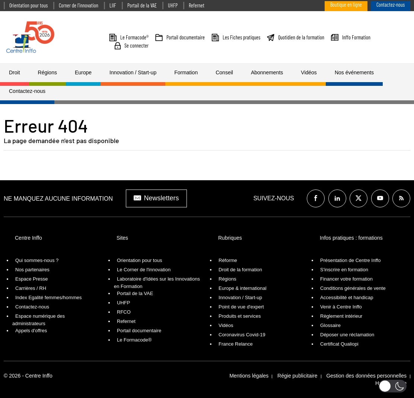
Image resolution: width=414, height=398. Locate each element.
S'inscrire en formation (344, 269)
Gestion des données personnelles (366, 376)
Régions (47, 72)
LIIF (112, 5)
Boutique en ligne (346, 4)
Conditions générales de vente (353, 288)
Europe (83, 72)
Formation (186, 72)
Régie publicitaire (297, 376)
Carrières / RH (30, 288)
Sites (122, 238)
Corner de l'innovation (78, 5)
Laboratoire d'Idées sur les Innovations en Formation (157, 282)
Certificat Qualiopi (339, 344)
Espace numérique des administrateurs (38, 319)
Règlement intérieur (341, 316)
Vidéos (309, 72)
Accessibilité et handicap (346, 297)
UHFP (173, 5)
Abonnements (267, 72)
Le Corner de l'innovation (144, 269)
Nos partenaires (32, 269)
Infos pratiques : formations (351, 238)
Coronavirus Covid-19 (242, 334)
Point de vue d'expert (241, 307)
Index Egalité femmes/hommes (48, 297)
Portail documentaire (139, 330)
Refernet (196, 5)
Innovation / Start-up (132, 72)
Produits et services (240, 316)
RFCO (124, 312)
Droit (14, 72)
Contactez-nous (390, 4)
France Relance (236, 344)
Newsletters (156, 198)
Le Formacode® (134, 340)
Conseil (224, 72)
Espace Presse (31, 279)
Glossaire (330, 325)
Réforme (228, 260)
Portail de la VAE (142, 5)
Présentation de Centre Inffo (350, 260)
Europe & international (243, 288)
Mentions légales (248, 376)
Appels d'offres (31, 330)
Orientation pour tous (28, 5)
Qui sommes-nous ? (36, 260)
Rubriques (230, 238)
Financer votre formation (346, 279)
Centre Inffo (28, 238)
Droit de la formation (240, 269)
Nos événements (354, 72)
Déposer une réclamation (347, 334)
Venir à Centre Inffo (341, 307)
